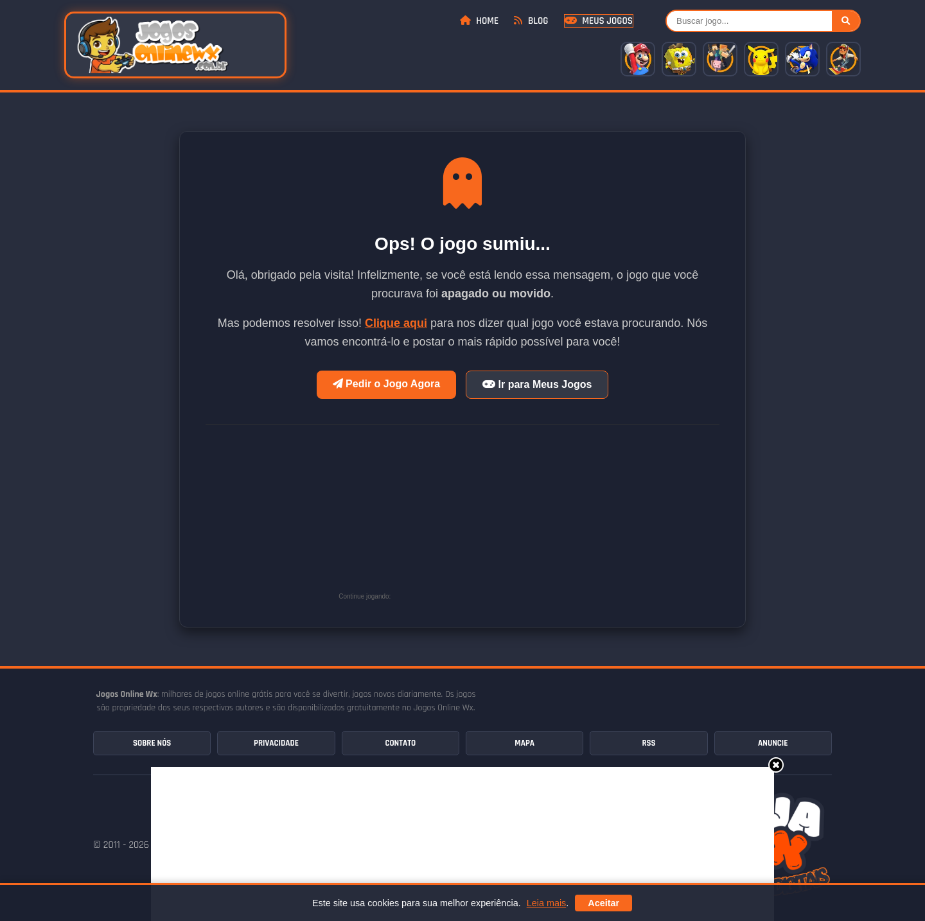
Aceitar (603, 903)
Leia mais (547, 903)
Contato (400, 743)
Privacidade (276, 743)
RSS (648, 743)
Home (479, 21)
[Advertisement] (490, 518)
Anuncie (773, 743)
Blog (531, 21)
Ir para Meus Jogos (537, 384)
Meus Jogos (599, 21)
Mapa (524, 743)
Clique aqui (396, 323)
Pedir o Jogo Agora (386, 383)
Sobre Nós (152, 743)
